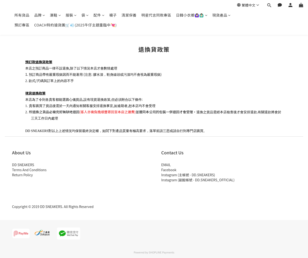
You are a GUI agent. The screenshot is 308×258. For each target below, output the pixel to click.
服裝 (71, 15)
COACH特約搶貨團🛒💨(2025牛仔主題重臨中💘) (75, 24)
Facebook (168, 169)
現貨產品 (221, 15)
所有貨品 (21, 15)
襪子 (113, 15)
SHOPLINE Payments (161, 252)
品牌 (39, 15)
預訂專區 (21, 24)
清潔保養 (129, 15)
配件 (99, 15)
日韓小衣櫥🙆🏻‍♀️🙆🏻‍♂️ (191, 15)
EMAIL (166, 164)
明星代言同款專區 (156, 15)
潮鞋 (55, 15)
